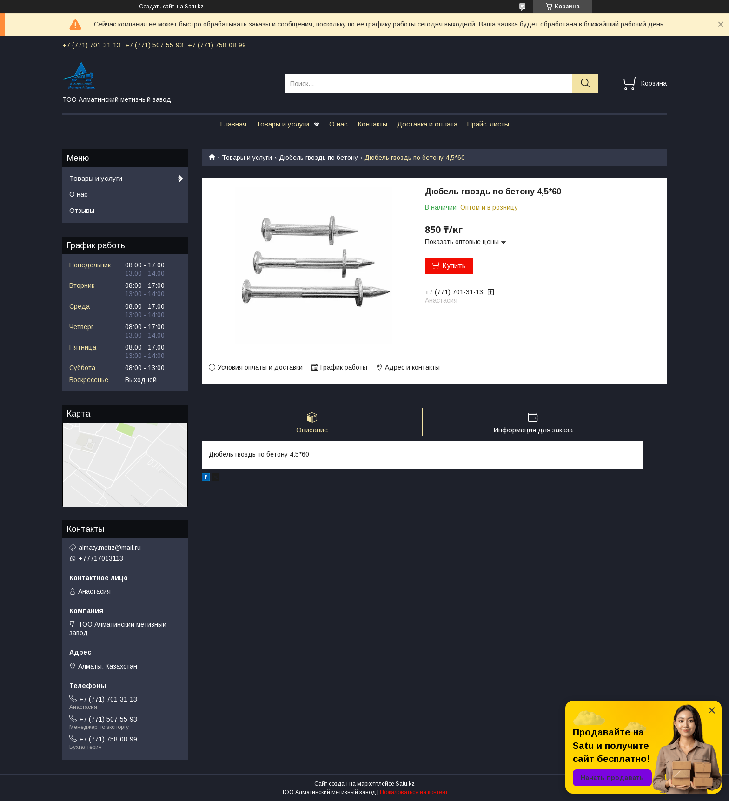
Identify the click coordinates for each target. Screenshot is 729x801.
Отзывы (81, 210)
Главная (233, 124)
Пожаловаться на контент (414, 792)
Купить (454, 266)
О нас (338, 124)
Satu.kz (405, 784)
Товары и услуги (282, 124)
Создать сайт (156, 6)
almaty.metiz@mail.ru (110, 547)
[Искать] (585, 83)
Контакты (372, 124)
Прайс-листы (488, 124)
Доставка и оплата (427, 124)
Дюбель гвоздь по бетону (318, 157)
